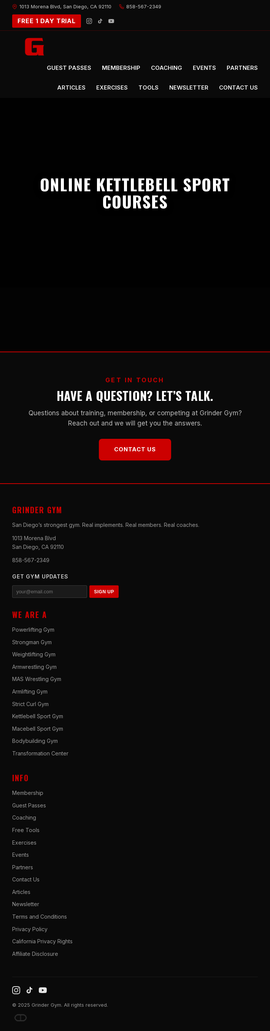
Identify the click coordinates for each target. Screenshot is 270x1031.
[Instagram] (89, 21)
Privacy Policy (30, 929)
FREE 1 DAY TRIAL (46, 21)
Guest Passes (29, 805)
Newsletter (25, 904)
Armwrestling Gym (34, 667)
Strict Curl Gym (30, 704)
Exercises (24, 842)
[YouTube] (111, 21)
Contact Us (135, 449)
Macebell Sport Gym (37, 728)
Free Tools (26, 830)
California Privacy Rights (42, 941)
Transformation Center (40, 753)
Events (20, 854)
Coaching (24, 817)
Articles (21, 892)
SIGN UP (104, 591)
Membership (27, 793)
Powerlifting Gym (33, 629)
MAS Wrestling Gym (36, 679)
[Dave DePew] (20, 1018)
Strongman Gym (32, 642)
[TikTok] (100, 21)
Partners (22, 867)
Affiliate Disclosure (35, 954)
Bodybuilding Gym (35, 741)
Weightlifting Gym (34, 654)
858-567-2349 (30, 560)
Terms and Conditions (39, 916)
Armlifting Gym (30, 691)
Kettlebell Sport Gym (37, 716)
